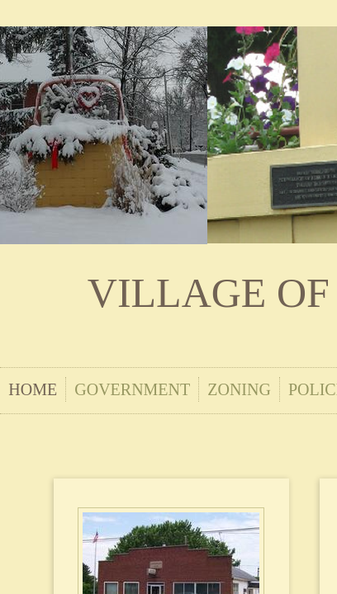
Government (132, 389)
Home (32, 389)
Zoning (239, 389)
